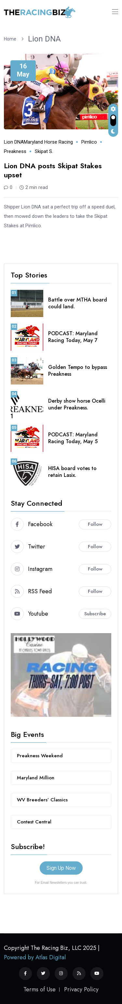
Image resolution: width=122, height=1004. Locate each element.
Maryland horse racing (48, 142)
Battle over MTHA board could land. (77, 303)
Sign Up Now (61, 868)
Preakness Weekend (40, 755)
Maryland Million (35, 777)
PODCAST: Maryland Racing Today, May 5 (73, 438)
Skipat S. (44, 151)
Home (11, 38)
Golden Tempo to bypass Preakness (77, 370)
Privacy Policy (81, 989)
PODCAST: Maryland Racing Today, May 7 (73, 337)
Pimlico (89, 142)
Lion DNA (44, 38)
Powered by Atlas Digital (35, 957)
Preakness (15, 151)
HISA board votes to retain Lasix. (72, 472)
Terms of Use (39, 989)
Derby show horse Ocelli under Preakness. (76, 404)
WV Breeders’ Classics (42, 799)
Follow (95, 524)
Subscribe (95, 613)
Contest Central (34, 821)
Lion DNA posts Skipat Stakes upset (53, 170)
